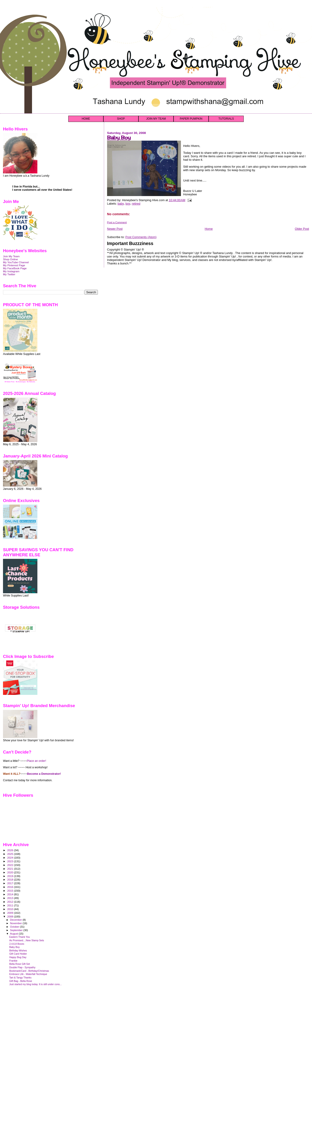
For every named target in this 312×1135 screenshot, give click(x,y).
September (17, 930)
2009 (10, 912)
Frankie (13, 960)
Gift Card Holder (18, 953)
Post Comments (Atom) (140, 237)
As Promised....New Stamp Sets (26, 940)
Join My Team (11, 256)
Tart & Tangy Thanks (20, 977)
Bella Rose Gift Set (19, 963)
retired (136, 203)
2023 (10, 861)
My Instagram (11, 271)
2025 (10, 853)
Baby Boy (119, 137)
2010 (10, 909)
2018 (10, 879)
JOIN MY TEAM (156, 118)
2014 (10, 894)
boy (128, 203)
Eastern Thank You (19, 936)
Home (209, 228)
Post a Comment (117, 222)
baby (120, 203)
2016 (10, 886)
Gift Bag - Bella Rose (20, 981)
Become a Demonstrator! (44, 773)
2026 (10, 850)
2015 (10, 890)
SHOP (121, 118)
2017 (10, 883)
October (15, 926)
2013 (10, 897)
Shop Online (10, 259)
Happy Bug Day (17, 957)
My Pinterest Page (14, 265)
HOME (86, 118)
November (16, 923)
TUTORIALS (226, 118)
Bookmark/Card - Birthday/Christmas (29, 970)
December (16, 919)
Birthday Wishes (18, 950)
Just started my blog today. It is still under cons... (35, 984)
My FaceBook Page (15, 268)
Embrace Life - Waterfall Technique (28, 974)
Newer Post (115, 228)
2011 (10, 905)
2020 (10, 872)
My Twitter (9, 274)
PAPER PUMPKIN (191, 118)
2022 (10, 864)
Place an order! (36, 761)
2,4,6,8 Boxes (16, 943)
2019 (10, 876)
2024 (10, 857)
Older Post (302, 228)
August (14, 933)
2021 (10, 868)
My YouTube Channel (16, 262)
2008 (10, 916)
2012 (10, 901)
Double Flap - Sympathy (22, 967)
